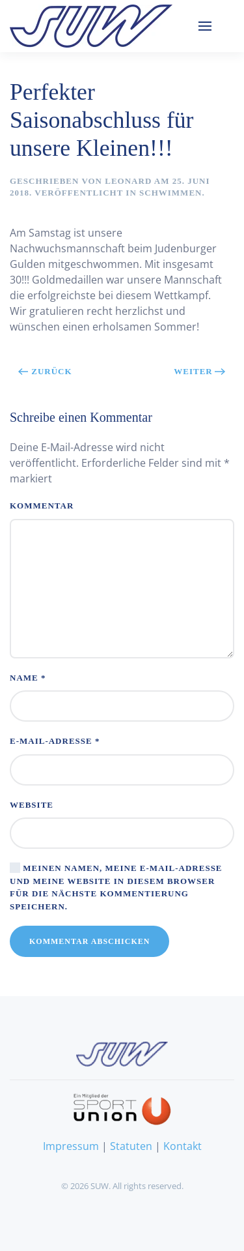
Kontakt (182, 1146)
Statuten (131, 1146)
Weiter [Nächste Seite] (200, 371)
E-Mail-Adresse (55, 741)
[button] (204, 26)
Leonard (128, 181)
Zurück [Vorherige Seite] (45, 371)
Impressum (71, 1146)
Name (28, 678)
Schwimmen (170, 193)
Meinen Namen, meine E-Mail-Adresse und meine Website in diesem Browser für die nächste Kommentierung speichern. (116, 886)
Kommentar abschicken (89, 941)
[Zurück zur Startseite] (91, 26)
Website (31, 805)
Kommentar (42, 505)
